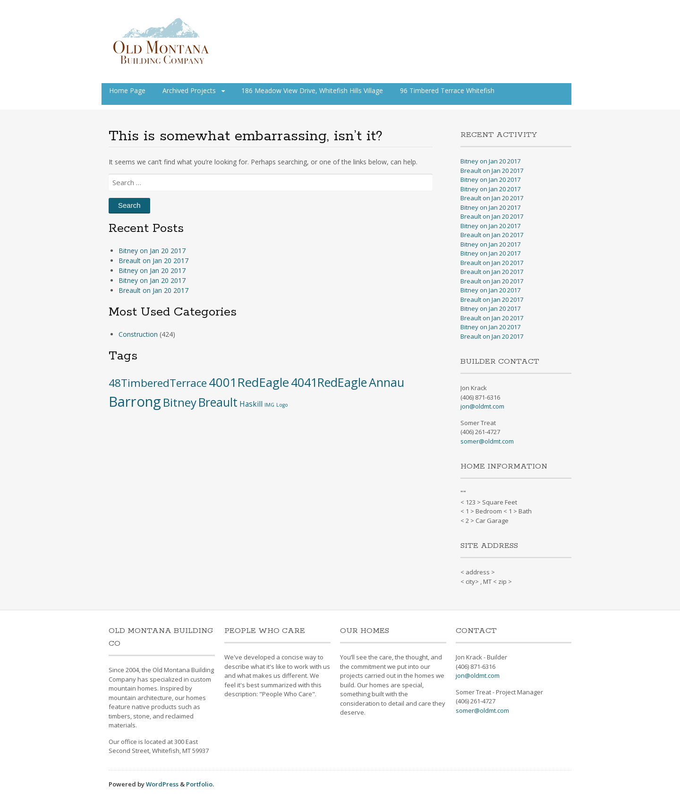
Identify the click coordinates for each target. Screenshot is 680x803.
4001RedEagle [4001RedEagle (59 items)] (249, 382)
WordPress (162, 784)
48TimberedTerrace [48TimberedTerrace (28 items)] (158, 383)
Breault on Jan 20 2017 (153, 260)
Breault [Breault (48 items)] (218, 402)
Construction (138, 334)
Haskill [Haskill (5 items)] (251, 404)
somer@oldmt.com (487, 441)
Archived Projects (189, 90)
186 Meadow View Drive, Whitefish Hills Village (312, 90)
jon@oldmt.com (482, 406)
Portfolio (199, 784)
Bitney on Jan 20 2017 (152, 250)
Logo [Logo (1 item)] (282, 405)
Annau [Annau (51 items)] (386, 382)
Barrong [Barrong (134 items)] (135, 401)
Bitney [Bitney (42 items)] (179, 402)
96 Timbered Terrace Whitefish (447, 90)
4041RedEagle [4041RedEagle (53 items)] (329, 382)
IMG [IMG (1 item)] (269, 405)
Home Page (127, 90)
